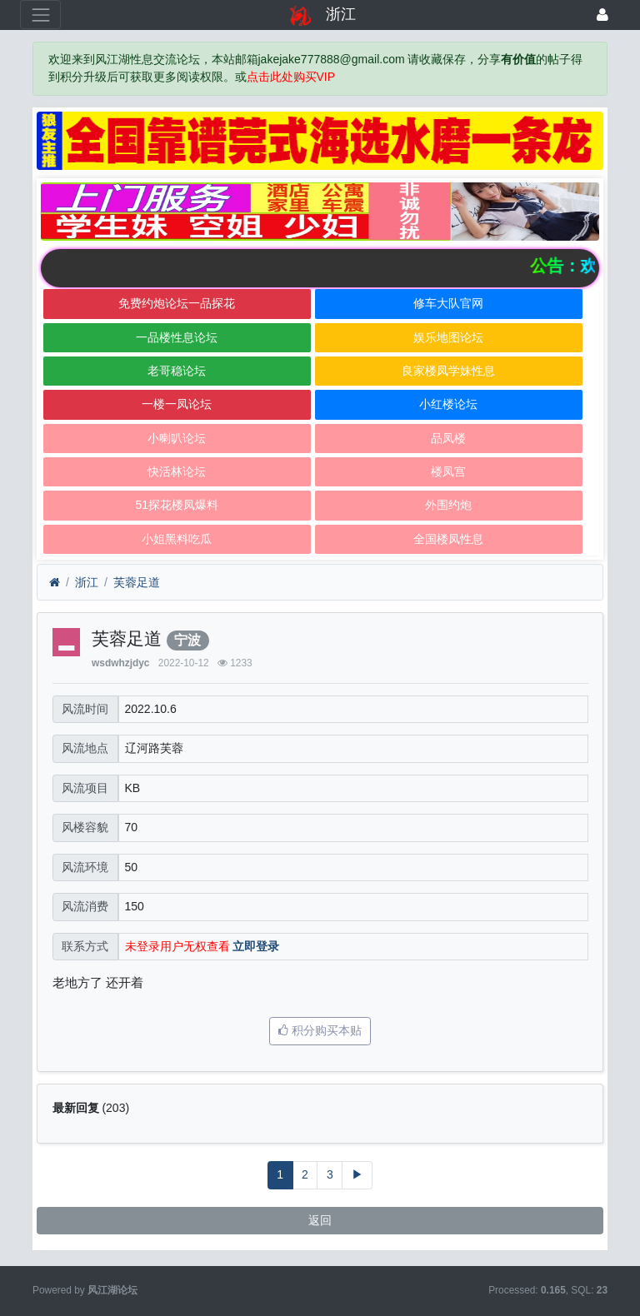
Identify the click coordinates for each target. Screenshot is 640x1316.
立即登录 (255, 946)
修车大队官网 (448, 303)
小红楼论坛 (448, 404)
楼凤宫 (448, 471)
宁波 (187, 640)
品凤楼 (448, 438)
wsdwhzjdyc (120, 663)
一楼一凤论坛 (177, 404)
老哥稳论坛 (177, 370)
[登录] (602, 14)
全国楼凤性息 (448, 539)
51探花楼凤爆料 (176, 504)
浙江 (86, 582)
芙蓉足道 (136, 582)
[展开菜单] (40, 14)
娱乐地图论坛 (448, 337)
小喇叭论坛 (177, 438)
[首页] (54, 582)
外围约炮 (448, 504)
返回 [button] (320, 1220)
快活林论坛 (177, 471)
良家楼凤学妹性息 (448, 370)
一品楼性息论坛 (177, 337)
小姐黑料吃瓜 (177, 539)
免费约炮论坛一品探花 (176, 303)
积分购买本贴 (320, 1030)
